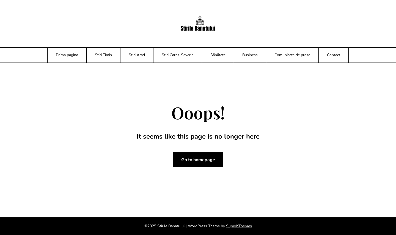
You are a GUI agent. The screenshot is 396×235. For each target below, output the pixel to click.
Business (250, 55)
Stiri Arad (137, 55)
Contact (333, 55)
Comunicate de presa (292, 55)
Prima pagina (67, 55)
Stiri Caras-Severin (178, 55)
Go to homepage (198, 160)
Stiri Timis (103, 55)
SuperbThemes (239, 226)
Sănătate (218, 55)
